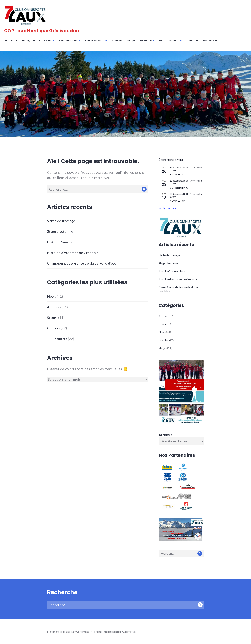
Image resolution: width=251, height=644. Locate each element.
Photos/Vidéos (170, 42)
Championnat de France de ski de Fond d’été (81, 263)
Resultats (59, 339)
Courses (53, 328)
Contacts (194, 42)
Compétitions (69, 42)
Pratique (147, 42)
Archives (118, 42)
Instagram (29, 42)
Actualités (11, 42)
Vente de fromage (61, 221)
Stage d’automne (60, 231)
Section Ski (211, 42)
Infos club (46, 42)
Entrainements (95, 42)
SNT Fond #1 (177, 174)
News (51, 296)
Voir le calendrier (168, 208)
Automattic (129, 631)
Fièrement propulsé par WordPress (68, 631)
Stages (132, 42)
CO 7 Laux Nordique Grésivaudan (42, 32)
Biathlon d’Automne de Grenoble (73, 252)
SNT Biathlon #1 (179, 187)
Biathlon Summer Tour (64, 242)
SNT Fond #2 (177, 201)
